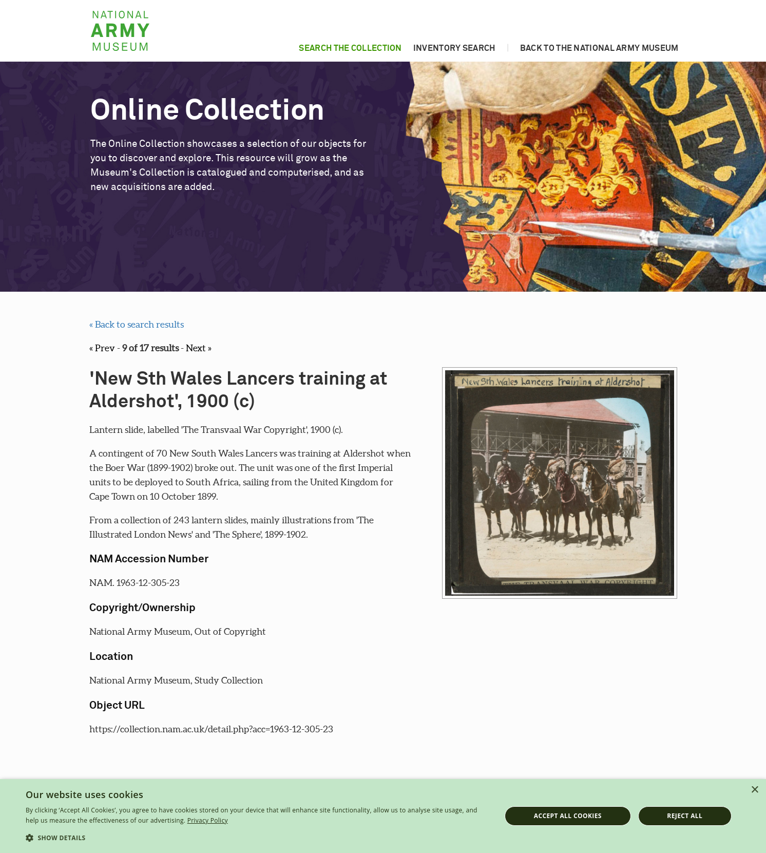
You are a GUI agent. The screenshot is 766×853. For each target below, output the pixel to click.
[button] (256, 838)
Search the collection (350, 48)
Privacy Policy (207, 820)
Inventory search (454, 48)
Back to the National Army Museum (599, 48)
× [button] (754, 790)
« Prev (102, 348)
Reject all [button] (684, 815)
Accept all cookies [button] (568, 815)
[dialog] (383, 816)
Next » (199, 348)
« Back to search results (136, 324)
